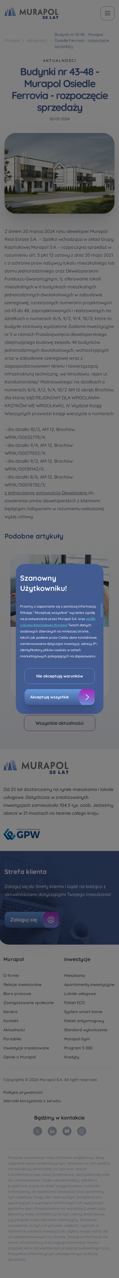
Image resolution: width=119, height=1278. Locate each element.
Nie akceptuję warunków (59, 676)
